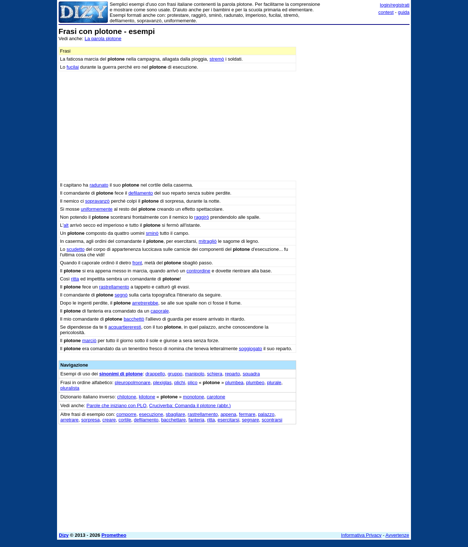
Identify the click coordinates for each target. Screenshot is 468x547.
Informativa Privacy (361, 535)
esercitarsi (228, 419)
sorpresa (90, 419)
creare (109, 419)
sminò (152, 233)
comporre (126, 414)
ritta (75, 279)
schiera (214, 373)
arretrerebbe (145, 303)
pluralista (69, 388)
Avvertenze (397, 535)
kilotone (147, 396)
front (137, 262)
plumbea (234, 382)
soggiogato (250, 348)
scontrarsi (272, 419)
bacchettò (134, 319)
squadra (251, 373)
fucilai (73, 67)
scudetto (75, 249)
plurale (274, 382)
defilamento (140, 193)
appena (228, 414)
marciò (89, 340)
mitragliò (207, 241)
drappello (155, 373)
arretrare (69, 419)
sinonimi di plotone (121, 373)
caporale (160, 311)
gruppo (174, 373)
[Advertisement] (355, 136)
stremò (217, 59)
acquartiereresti (124, 327)
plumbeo (255, 382)
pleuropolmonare (133, 382)
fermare (247, 414)
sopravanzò (97, 201)
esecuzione (151, 414)
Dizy (64, 535)
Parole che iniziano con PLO (117, 405)
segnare (250, 419)
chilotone (126, 396)
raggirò (201, 217)
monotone (193, 396)
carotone (216, 396)
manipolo (194, 373)
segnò (121, 295)
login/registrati (395, 5)
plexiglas (162, 382)
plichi (179, 382)
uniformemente (97, 209)
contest (386, 12)
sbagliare (175, 414)
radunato (99, 185)
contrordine (198, 271)
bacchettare (173, 419)
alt (66, 225)
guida (404, 12)
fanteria (196, 419)
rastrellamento (114, 287)
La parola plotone (103, 38)
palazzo (266, 414)
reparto (232, 373)
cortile (124, 419)
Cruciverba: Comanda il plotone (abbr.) (190, 405)
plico (192, 382)
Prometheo (114, 535)
